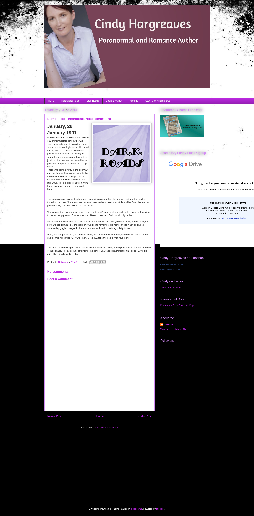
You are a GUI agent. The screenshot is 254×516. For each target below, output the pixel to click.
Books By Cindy (114, 100)
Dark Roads (93, 100)
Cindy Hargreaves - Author (172, 264)
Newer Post (54, 416)
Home (51, 100)
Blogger (160, 508)
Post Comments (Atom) (107, 427)
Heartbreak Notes (70, 100)
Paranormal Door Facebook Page (177, 305)
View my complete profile (173, 329)
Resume (133, 100)
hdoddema (136, 508)
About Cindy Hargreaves (157, 100)
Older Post (145, 416)
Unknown (169, 324)
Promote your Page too (170, 270)
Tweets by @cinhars (170, 287)
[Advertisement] (99, 386)
